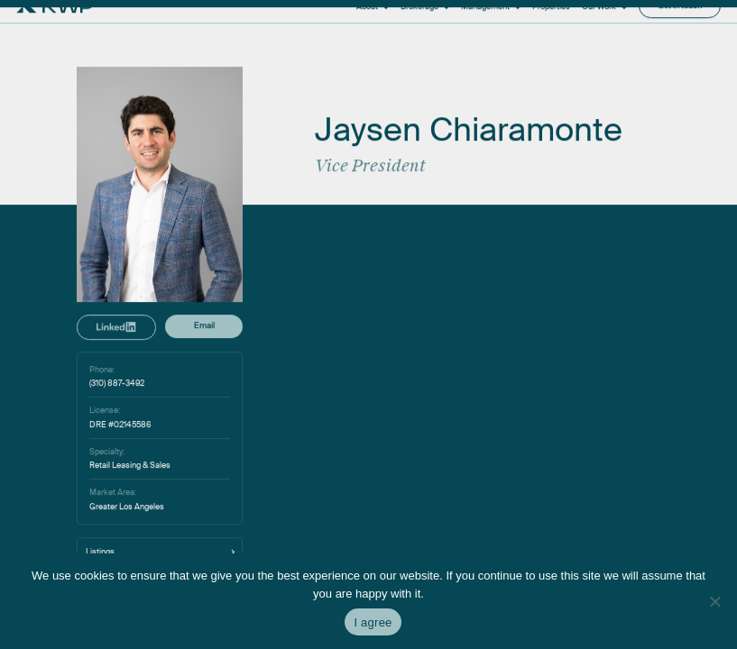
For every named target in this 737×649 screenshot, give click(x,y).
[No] (714, 601)
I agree (373, 622)
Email (204, 430)
